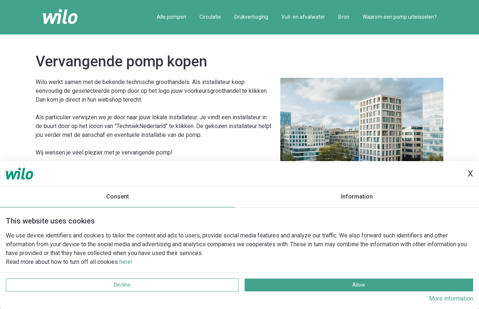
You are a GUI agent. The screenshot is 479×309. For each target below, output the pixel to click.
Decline (122, 285)
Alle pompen (171, 17)
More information (451, 298)
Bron (343, 17)
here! (126, 261)
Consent (117, 196)
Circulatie (210, 17)
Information (357, 196)
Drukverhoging (251, 17)
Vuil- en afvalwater (303, 17)
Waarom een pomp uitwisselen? (400, 17)
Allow (358, 285)
